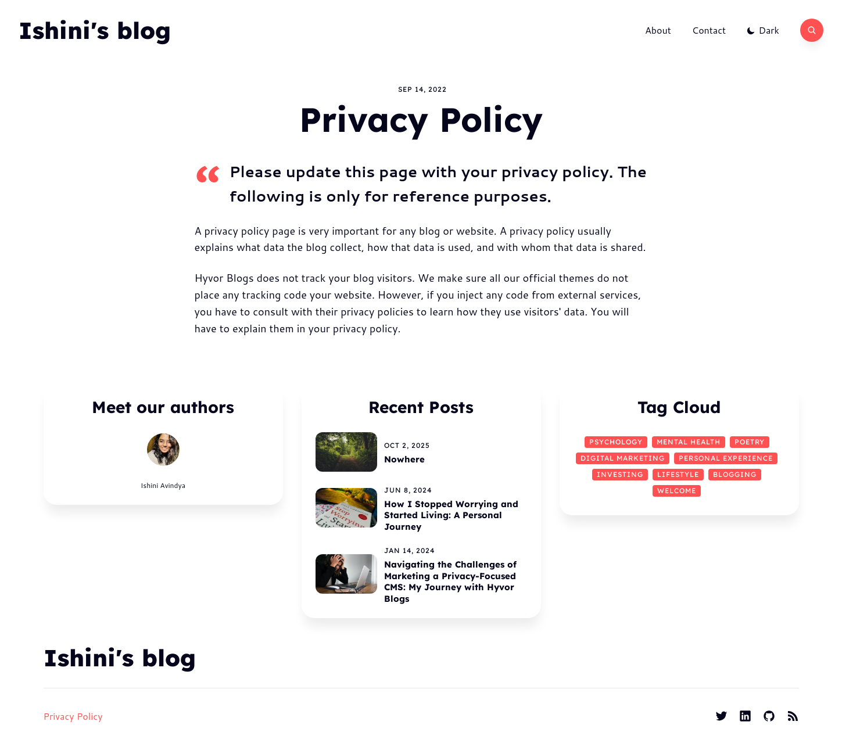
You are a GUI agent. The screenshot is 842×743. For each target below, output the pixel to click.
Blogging (735, 474)
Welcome (676, 490)
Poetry (749, 441)
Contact (709, 30)
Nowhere (404, 459)
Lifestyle (678, 474)
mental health (689, 441)
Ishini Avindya (163, 485)
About (658, 30)
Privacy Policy (73, 716)
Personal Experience (726, 458)
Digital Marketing (623, 458)
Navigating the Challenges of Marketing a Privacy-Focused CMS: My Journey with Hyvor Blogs (450, 581)
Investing (620, 474)
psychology (616, 441)
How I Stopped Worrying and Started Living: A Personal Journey (451, 515)
